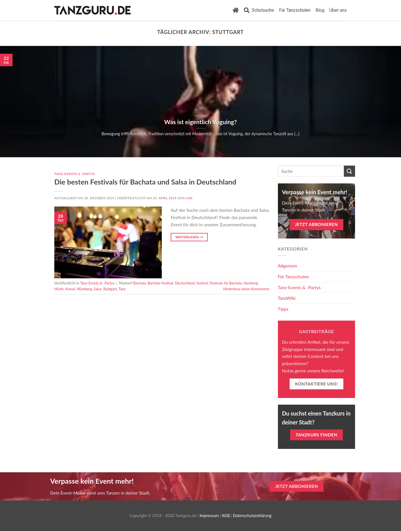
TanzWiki (287, 298)
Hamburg (250, 283)
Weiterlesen (189, 237)
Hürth (58, 289)
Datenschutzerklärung (252, 515)
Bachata (139, 283)
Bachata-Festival (160, 283)
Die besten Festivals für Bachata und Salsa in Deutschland (145, 182)
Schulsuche (259, 10)
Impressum (209, 515)
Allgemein (287, 265)
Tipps (283, 308)
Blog (320, 10)
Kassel (70, 289)
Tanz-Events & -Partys (74, 174)
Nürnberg (84, 289)
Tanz (122, 289)
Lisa (189, 198)
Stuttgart (110, 289)
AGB (226, 515)
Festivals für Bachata (225, 283)
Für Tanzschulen (294, 10)
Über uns (338, 10)
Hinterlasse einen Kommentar (246, 289)
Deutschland (185, 283)
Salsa (97, 289)
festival (201, 283)
